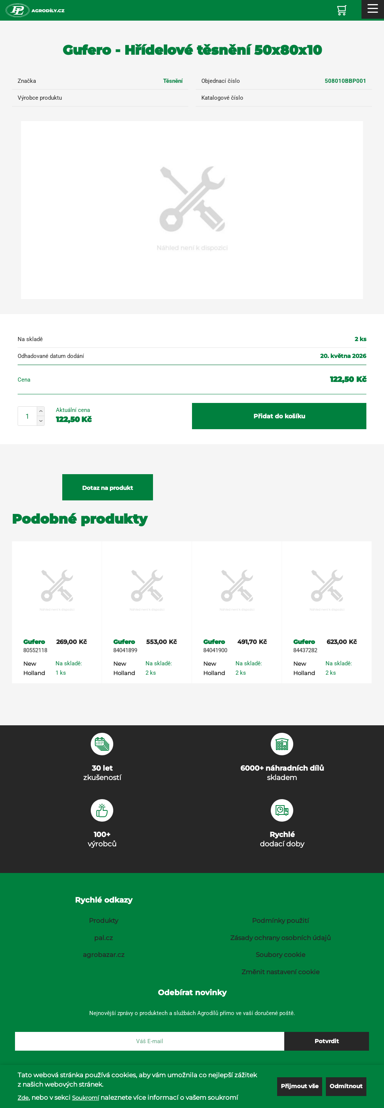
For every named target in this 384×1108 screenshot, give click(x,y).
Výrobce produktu (40, 97)
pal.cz (103, 938)
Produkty (103, 920)
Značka (27, 81)
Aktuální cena (73, 410)
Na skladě (30, 339)
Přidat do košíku (279, 416)
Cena (24, 379)
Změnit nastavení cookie (281, 972)
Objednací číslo (220, 81)
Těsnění (173, 81)
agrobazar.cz (103, 954)
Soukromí (85, 1097)
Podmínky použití (280, 920)
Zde (23, 1097)
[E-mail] (149, 1041)
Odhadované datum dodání (51, 356)
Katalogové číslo (222, 97)
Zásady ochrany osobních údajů (280, 938)
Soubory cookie (280, 954)
